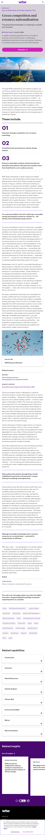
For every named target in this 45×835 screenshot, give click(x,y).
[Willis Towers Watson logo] (6, 811)
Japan (10, 638)
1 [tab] (19, 800)
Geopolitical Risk (32, 628)
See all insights (8, 753)
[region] (22, 827)
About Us (5, 816)
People (4, 819)
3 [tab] (24, 800)
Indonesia (5, 633)
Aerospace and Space (9, 623)
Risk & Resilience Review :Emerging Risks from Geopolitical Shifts (15, 378)
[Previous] (16, 800)
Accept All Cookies (28, 831)
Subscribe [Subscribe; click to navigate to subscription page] (23, 50)
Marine (19, 618)
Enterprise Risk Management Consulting (32, 613)
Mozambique (14, 633)
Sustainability (16, 613)
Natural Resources (8, 628)
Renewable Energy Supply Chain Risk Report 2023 (18, 387)
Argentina (23, 633)
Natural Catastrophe (8, 618)
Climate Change (20, 628)
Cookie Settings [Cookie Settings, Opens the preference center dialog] (15, 831)
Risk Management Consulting (31, 618)
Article (4, 608)
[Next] (28, 800)
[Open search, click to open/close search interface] (43, 2)
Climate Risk (6, 613)
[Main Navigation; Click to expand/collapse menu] (2, 2)
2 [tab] (21, 800)
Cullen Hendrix (9, 32)
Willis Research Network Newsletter (18, 608)
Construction (21, 623)
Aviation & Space (34, 608)
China (4, 638)
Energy (30, 623)
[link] (15, 775)
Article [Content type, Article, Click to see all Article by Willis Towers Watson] (5, 8)
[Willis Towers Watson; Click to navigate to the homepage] (22, 2)
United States (33, 633)
